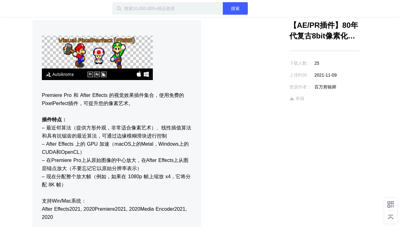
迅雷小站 (65, 8)
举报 (296, 98)
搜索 (235, 8)
